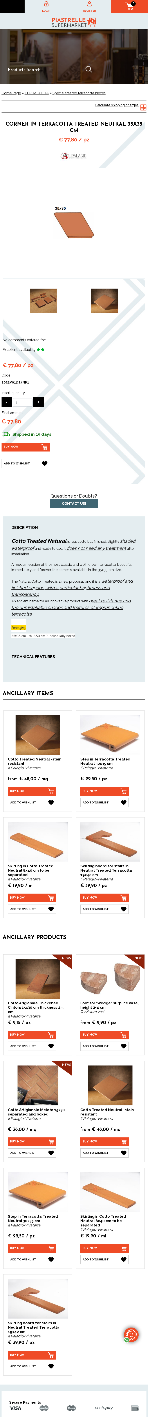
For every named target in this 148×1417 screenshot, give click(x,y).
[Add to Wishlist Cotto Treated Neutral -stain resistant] (32, 802)
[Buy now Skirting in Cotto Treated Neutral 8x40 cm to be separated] (32, 898)
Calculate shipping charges (117, 105)
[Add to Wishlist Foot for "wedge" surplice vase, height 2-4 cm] (104, 1046)
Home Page (11, 93)
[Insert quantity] (22, 402)
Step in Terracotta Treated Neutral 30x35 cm (105, 761)
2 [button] (74, 325)
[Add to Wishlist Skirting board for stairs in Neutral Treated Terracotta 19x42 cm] (104, 909)
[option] (44, 301)
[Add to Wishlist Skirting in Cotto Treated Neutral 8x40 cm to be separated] (32, 909)
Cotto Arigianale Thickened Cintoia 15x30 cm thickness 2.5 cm (35, 1007)
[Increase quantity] (38, 402)
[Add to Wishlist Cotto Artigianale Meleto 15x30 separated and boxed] (32, 1153)
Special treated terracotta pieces (79, 93)
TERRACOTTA (37, 93)
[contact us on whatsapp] (131, 1334)
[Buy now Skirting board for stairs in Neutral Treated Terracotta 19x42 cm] (104, 898)
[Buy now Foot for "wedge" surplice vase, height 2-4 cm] (104, 1035)
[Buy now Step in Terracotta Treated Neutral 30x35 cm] (104, 791)
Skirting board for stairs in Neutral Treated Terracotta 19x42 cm (106, 870)
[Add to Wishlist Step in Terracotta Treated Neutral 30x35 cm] (104, 802)
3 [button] (80, 325)
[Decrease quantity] (7, 402)
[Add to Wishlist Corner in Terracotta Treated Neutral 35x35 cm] (26, 463)
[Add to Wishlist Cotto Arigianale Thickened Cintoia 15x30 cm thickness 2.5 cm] (32, 1046)
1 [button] (67, 325)
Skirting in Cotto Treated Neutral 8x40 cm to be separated (31, 870)
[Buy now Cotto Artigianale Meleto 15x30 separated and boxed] (32, 1141)
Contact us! (74, 503)
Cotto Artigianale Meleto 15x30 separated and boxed (36, 1112)
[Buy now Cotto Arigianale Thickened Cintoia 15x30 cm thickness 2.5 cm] (32, 1035)
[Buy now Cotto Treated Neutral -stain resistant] (32, 791)
